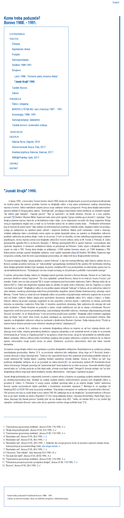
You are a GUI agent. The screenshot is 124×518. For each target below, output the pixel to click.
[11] (47, 396)
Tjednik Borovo (19, 87)
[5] (77, 264)
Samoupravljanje (20, 59)
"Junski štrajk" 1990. (24, 81)
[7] (74, 323)
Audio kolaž (16, 132)
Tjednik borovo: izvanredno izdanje (29, 125)
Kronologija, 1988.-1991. (24, 114)
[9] (66, 362)
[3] (56, 239)
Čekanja (16, 43)
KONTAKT (14, 168)
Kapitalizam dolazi (21, 49)
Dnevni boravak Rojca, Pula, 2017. (29, 147)
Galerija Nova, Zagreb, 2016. (26, 141)
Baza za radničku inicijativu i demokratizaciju (49, 498)
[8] (21, 359)
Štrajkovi (16, 70)
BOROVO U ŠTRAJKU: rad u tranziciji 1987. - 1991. (37, 109)
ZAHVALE (14, 163)
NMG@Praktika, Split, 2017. (26, 157)
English (116, 2)
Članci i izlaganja (20, 103)
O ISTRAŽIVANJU (17, 34)
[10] (20, 389)
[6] (40, 281)
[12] (84, 402)
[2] (13, 217)
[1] (19, 210)
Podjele (16, 54)
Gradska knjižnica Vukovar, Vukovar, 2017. (33, 152)
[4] (78, 252)
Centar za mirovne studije (18, 498)
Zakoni (15, 93)
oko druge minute (50, 446)
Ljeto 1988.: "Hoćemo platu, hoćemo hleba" (36, 76)
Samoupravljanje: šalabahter (26, 119)
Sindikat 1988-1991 (22, 65)
